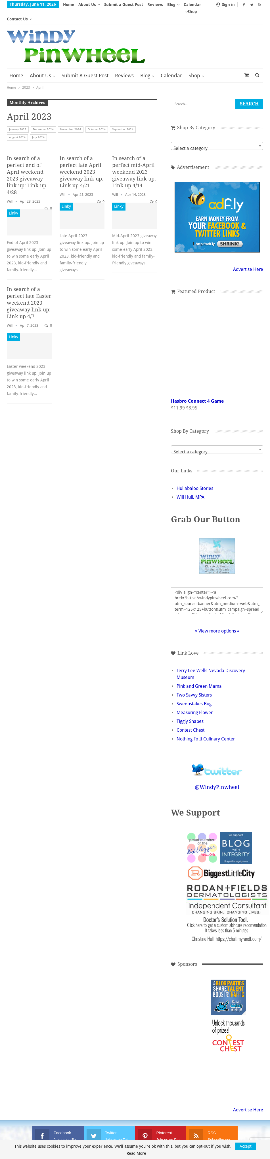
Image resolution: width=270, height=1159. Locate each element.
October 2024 (97, 114)
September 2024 (122, 114)
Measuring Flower (195, 698)
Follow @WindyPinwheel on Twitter (217, 751)
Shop (194, 61)
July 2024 (38, 122)
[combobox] (217, 131)
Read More (136, 1153)
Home (68, 4)
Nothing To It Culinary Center (206, 724)
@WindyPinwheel (217, 773)
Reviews (155, 4)
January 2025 (17, 114)
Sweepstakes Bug (194, 689)
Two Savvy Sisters (194, 680)
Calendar (171, 61)
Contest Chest (190, 715)
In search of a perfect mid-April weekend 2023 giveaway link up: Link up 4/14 (134, 157)
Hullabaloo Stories (195, 474)
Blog (145, 61)
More (174, 4)
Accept (246, 1146)
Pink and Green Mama (199, 671)
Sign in (225, 4)
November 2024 (70, 114)
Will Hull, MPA (190, 482)
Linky (13, 198)
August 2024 (17, 122)
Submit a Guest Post (123, 4)
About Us (87, 4)
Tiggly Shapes (190, 707)
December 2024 (43, 114)
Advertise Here (248, 255)
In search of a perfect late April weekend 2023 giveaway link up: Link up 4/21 (81, 157)
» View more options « (217, 616)
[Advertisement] (190, 983)
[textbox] (217, 134)
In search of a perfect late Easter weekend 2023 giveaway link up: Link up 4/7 (29, 288)
